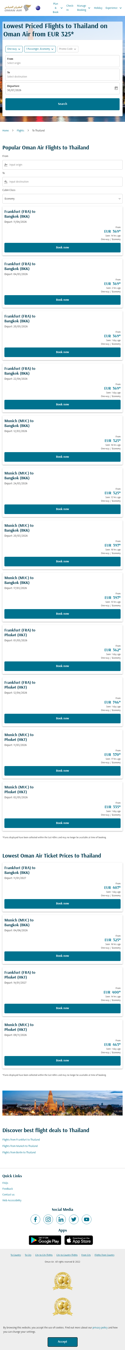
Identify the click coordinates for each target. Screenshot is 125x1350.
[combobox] (65, 165)
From (10, 59)
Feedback (7, 1188)
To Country (16, 1255)
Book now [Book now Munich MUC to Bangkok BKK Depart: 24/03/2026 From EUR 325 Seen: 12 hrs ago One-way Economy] (62, 509)
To (8, 72)
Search (62, 104)
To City (28, 1255)
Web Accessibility (11, 1200)
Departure (13, 86)
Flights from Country (104, 1255)
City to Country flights (67, 1255)
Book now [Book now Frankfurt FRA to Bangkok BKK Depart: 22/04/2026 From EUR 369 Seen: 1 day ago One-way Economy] (62, 404)
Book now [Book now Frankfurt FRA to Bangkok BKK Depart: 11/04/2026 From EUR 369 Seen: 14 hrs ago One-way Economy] (62, 247)
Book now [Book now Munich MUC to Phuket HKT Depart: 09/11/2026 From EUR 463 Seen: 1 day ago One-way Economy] (62, 1060)
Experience (115, 8)
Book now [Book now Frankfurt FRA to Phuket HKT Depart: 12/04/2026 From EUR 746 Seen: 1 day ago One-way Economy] (62, 718)
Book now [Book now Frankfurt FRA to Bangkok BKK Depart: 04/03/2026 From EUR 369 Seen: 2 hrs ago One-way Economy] (62, 300)
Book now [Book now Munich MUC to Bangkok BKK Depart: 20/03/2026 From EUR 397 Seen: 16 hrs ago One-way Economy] (62, 561)
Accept (62, 1341)
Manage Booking (84, 8)
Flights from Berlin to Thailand (19, 1152)
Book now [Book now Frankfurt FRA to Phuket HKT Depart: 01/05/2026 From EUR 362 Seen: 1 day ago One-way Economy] (62, 666)
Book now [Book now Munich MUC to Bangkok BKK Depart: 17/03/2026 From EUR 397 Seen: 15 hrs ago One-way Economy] (62, 613)
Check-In (70, 8)
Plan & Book (59, 8)
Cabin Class (8, 190)
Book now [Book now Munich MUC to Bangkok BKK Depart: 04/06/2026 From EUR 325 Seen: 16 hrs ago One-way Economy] (62, 956)
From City (86, 1255)
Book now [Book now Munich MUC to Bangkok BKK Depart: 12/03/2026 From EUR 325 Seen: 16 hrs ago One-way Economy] (62, 457)
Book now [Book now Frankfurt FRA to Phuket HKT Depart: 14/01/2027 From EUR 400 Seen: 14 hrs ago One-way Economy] (62, 1008)
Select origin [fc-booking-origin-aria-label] (14, 63)
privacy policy (100, 1327)
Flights (20, 130)
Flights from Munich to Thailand (20, 1146)
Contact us (8, 1194)
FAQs (5, 1183)
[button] (40, 49)
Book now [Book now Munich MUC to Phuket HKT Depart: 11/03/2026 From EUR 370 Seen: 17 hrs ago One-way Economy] (62, 770)
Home (5, 130)
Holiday (98, 8)
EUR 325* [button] (60, 34)
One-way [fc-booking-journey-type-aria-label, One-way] (12, 49)
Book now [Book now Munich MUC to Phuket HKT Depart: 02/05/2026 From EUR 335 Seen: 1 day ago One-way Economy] (62, 823)
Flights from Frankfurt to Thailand (21, 1139)
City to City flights (44, 1255)
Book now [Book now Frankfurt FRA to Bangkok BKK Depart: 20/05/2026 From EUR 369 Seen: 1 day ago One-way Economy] (62, 352)
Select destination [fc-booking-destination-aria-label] (17, 76)
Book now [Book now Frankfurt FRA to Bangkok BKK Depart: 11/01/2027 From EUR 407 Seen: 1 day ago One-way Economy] (62, 903)
